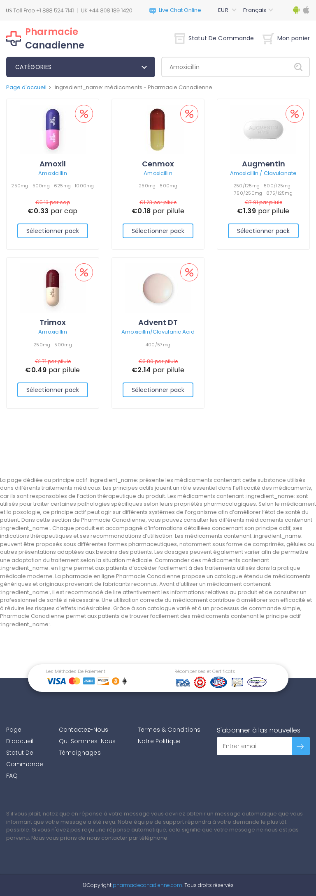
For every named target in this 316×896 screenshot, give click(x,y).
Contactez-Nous (83, 730)
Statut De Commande (214, 38)
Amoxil (53, 164)
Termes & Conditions (169, 730)
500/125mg (277, 185)
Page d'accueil (26, 87)
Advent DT (158, 322)
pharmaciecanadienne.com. (147, 885)
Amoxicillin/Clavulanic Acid (158, 332)
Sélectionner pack (52, 231)
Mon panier (286, 38)
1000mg (84, 185)
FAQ (12, 776)
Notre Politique (159, 741)
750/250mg (248, 193)
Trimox (53, 322)
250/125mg (246, 185)
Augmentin (263, 164)
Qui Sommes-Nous (87, 741)
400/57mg (158, 344)
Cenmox (158, 164)
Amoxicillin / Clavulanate (263, 173)
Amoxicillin (52, 173)
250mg (19, 185)
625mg (62, 185)
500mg (41, 185)
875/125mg (279, 193)
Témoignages (80, 753)
